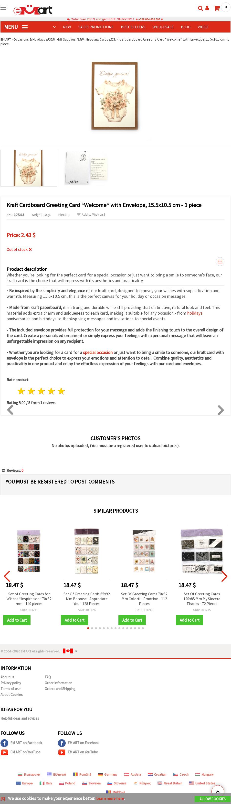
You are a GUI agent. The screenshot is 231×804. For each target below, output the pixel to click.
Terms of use (10, 688)
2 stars (31, 391)
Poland (67, 783)
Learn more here (112, 799)
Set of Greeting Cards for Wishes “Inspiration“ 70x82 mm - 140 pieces (29, 598)
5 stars (61, 391)
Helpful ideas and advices (19, 718)
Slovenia (116, 783)
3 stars (41, 391)
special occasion (98, 352)
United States (202, 783)
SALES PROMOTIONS (96, 26)
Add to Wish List (91, 214)
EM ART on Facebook (21, 743)
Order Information (58, 683)
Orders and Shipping (60, 688)
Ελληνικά (56, 774)
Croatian (157, 774)
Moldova (115, 792)
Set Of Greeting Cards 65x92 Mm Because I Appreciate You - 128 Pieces (86, 598)
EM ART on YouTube (20, 752)
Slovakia (91, 783)
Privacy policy (10, 683)
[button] (88, 628)
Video (203, 26)
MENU (16, 26)
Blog (185, 26)
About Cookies (11, 694)
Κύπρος (142, 783)
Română (82, 774)
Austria (132, 774)
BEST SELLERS (133, 26)
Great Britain (170, 783)
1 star (21, 391)
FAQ (48, 677)
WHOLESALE (163, 26)
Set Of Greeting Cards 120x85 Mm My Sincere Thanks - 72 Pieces (201, 598)
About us (7, 677)
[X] (3, 799)
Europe (24, 783)
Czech (181, 774)
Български (29, 774)
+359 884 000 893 (149, 19)
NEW (67, 26)
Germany (107, 774)
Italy (46, 783)
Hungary (204, 774)
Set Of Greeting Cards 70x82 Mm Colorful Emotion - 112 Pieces (144, 598)
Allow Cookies (213, 799)
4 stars (51, 391)
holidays (194, 313)
